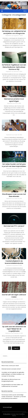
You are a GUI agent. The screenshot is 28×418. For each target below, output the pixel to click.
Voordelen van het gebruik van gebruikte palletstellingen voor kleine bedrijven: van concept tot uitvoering (13, 374)
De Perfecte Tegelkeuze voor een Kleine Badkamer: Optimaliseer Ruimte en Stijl (14, 67)
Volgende (16, 348)
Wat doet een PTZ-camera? (14, 226)
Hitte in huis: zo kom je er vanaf (10, 365)
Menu (25, 11)
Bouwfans (14, 4)
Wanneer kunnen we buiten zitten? (11, 369)
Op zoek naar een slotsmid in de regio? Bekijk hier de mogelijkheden (14, 329)
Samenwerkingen (7, 407)
